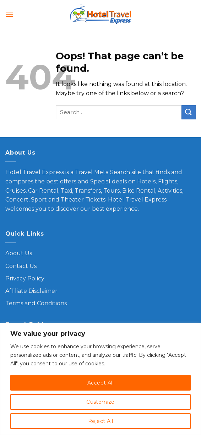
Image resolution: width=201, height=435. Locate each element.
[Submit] (188, 112)
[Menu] (9, 14)
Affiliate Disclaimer (31, 291)
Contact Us (21, 266)
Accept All (100, 383)
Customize (100, 402)
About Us (18, 253)
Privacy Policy (24, 278)
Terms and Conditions (36, 303)
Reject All (100, 421)
